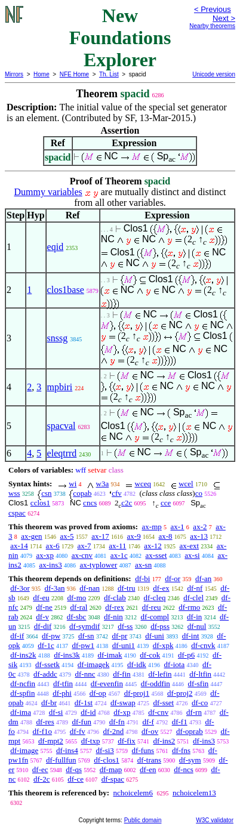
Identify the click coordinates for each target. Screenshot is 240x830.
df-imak (109, 654)
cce (166, 502)
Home (41, 74)
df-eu (41, 597)
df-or (172, 578)
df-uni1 (123, 645)
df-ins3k (66, 654)
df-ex (161, 588)
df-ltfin (200, 673)
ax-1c (119, 555)
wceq (143, 483)
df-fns (181, 750)
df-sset (163, 702)
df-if (17, 635)
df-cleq (155, 597)
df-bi (142, 578)
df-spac (112, 779)
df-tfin (63, 683)
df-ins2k (23, 654)
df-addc (45, 673)
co (198, 493)
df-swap (123, 702)
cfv (117, 493)
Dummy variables (48, 192)
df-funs (143, 750)
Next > (224, 18)
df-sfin (198, 683)
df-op (98, 693)
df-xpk (163, 645)
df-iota (174, 664)
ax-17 (100, 536)
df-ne (44, 607)
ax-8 (165, 536)
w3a (102, 483)
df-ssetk (47, 664)
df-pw (51, 635)
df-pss (160, 626)
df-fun (81, 721)
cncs (90, 502)
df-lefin (160, 673)
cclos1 (40, 502)
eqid (55, 247)
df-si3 (105, 750)
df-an (203, 578)
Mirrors (14, 74)
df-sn (86, 635)
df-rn (194, 712)
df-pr (119, 635)
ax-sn (143, 564)
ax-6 (53, 545)
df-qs (74, 769)
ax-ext (189, 545)
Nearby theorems (212, 26)
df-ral (79, 607)
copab (82, 493)
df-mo (77, 597)
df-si (56, 712)
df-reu (151, 607)
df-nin (113, 616)
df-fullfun (61, 759)
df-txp (90, 740)
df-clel (193, 597)
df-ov (149, 731)
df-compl (155, 616)
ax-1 (177, 526)
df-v (42, 616)
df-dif (43, 626)
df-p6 (186, 654)
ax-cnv (82, 555)
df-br (49, 702)
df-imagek (93, 664)
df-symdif (84, 626)
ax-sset (156, 555)
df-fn (117, 721)
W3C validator (214, 820)
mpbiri (60, 387)
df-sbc (77, 616)
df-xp (121, 712)
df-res (45, 721)
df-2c (41, 779)
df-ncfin (22, 683)
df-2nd (113, 731)
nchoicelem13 (194, 792)
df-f (148, 721)
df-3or (20, 588)
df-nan (89, 588)
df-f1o (43, 731)
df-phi (62, 693)
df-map (111, 769)
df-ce (75, 779)
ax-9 (134, 536)
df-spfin (22, 693)
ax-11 (117, 545)
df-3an (55, 588)
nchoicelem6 (132, 792)
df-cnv (158, 712)
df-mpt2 (50, 740)
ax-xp (45, 555)
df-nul (197, 626)
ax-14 (19, 545)
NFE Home (74, 74)
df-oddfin (155, 683)
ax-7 (84, 545)
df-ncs (183, 769)
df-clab (115, 597)
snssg (57, 338)
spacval (61, 426)
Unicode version (213, 74)
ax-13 (199, 536)
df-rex (114, 607)
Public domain (143, 820)
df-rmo (189, 607)
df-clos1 (106, 759)
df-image (24, 750)
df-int (190, 635)
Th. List (109, 74)
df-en (148, 769)
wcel (186, 483)
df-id (88, 712)
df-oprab (189, 731)
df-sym (190, 759)
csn (46, 493)
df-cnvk (203, 645)
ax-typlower (98, 564)
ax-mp (152, 526)
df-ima (20, 712)
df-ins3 (204, 740)
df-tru (127, 588)
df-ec (40, 769)
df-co (200, 702)
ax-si (191, 555)
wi (72, 483)
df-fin (122, 673)
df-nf (194, 588)
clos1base (65, 290)
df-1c (46, 645)
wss (14, 493)
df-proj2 (180, 693)
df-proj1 (137, 693)
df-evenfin (107, 683)
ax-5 (66, 536)
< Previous (212, 9)
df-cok (150, 654)
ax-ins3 (50, 564)
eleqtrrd (62, 453)
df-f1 (179, 721)
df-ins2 (164, 740)
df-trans (149, 759)
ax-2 (200, 526)
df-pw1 (83, 645)
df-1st (84, 702)
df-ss (125, 626)
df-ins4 (67, 750)
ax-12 (153, 545)
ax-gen (31, 536)
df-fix (127, 740)
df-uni (154, 635)
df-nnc (85, 673)
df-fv (77, 731)
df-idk (136, 664)
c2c (126, 502)
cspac (17, 512)
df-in (194, 616)
